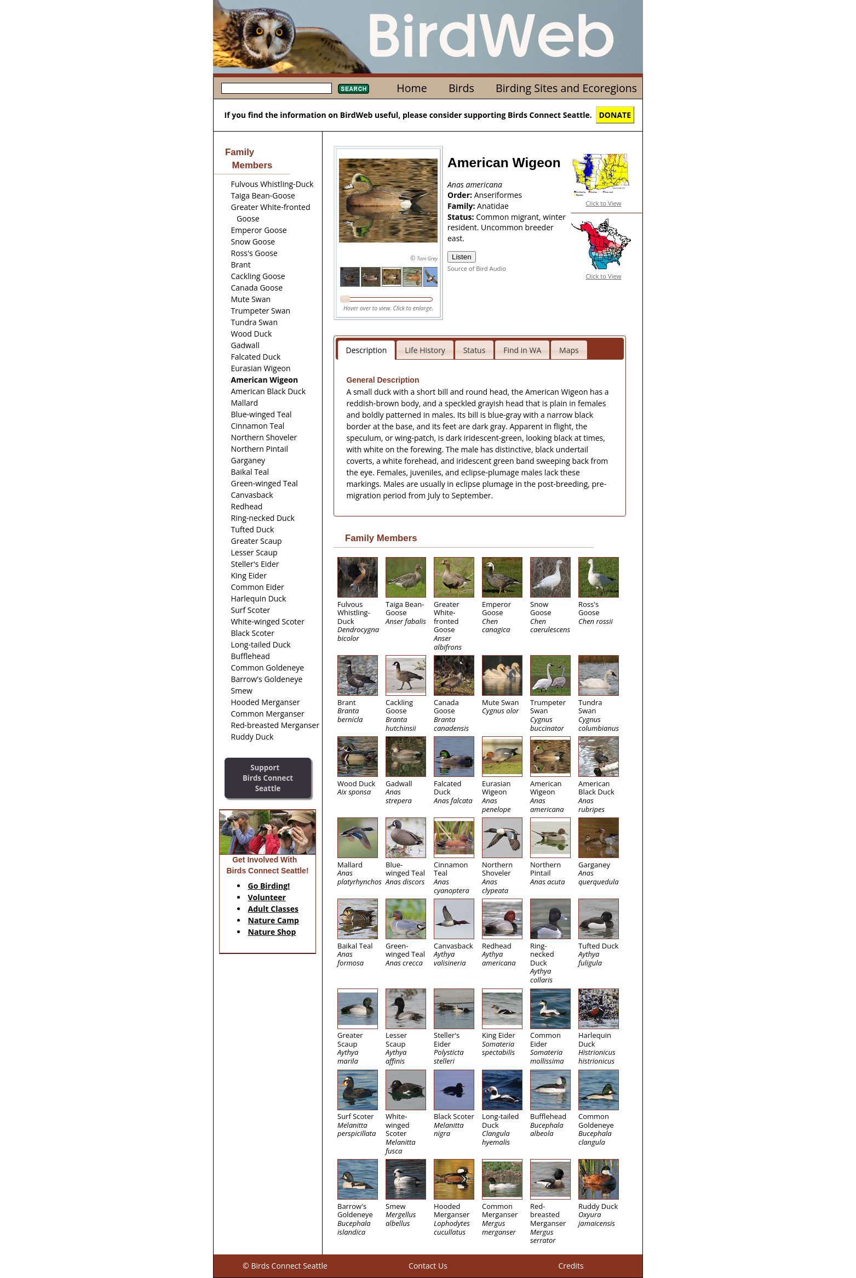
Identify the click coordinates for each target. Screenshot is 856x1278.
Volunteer (267, 897)
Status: (461, 217)
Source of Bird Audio (476, 268)
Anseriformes (498, 195)
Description (366, 350)
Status (474, 350)
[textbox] (276, 88)
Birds (461, 88)
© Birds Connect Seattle (285, 1265)
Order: (460, 195)
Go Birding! (269, 886)
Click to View (604, 203)
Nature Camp (273, 920)
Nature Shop (272, 932)
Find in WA (522, 350)
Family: (462, 206)
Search (353, 89)
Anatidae (493, 206)
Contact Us (428, 1265)
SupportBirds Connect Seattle (268, 778)
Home (412, 88)
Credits (570, 1265)
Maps (569, 350)
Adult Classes (273, 909)
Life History (425, 350)
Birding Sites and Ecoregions (566, 88)
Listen (462, 257)
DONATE (615, 115)
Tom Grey (427, 258)
